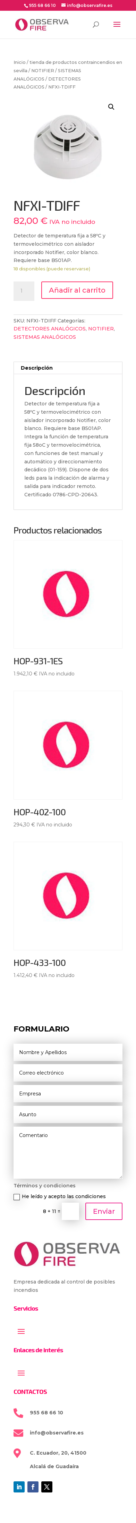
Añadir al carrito (77, 290)
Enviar (104, 1211)
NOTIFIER (42, 70)
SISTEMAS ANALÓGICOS (45, 337)
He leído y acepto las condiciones (60, 1196)
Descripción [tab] (37, 368)
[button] (111, 107)
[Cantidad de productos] (24, 291)
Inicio (20, 62)
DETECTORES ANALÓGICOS (50, 329)
